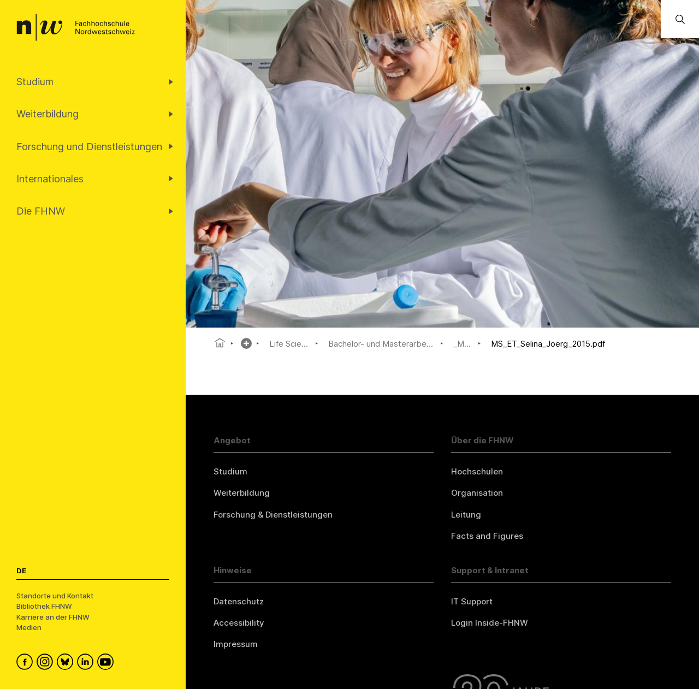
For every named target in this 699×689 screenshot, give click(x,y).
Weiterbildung (242, 493)
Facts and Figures (487, 536)
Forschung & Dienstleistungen (273, 514)
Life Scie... (288, 343)
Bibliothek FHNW (44, 606)
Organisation (477, 493)
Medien (29, 627)
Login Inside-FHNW (489, 622)
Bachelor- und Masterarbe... (380, 343)
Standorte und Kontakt (54, 595)
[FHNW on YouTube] (107, 663)
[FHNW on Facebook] (26, 663)
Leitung (466, 514)
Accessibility (239, 622)
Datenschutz (239, 601)
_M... (462, 343)
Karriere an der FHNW (53, 617)
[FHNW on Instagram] (47, 663)
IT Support (472, 601)
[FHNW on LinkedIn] (87, 663)
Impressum (236, 644)
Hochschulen (477, 471)
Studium (230, 471)
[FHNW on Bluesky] (67, 663)
